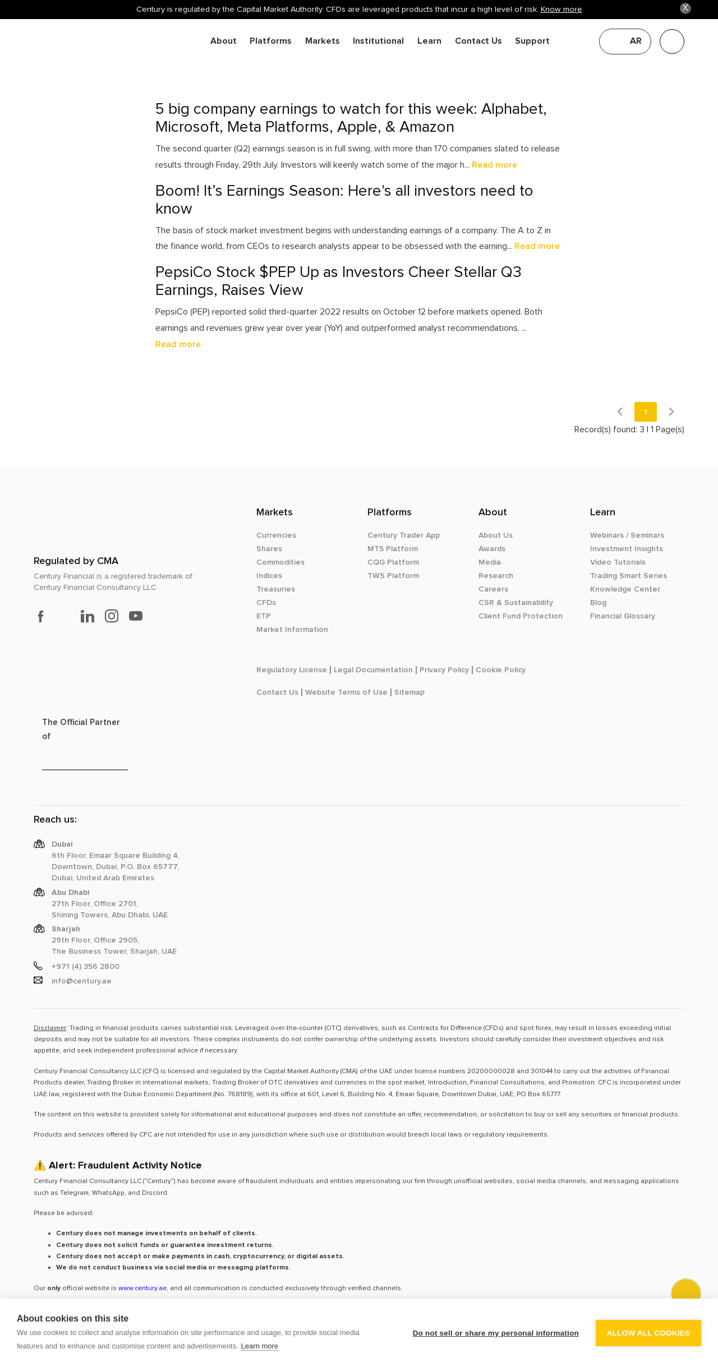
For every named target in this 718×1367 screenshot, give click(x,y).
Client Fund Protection (520, 616)
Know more (561, 9)
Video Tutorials (618, 562)
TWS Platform (393, 576)
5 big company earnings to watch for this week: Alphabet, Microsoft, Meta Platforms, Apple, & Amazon (351, 118)
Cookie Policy (501, 670)
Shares (269, 549)
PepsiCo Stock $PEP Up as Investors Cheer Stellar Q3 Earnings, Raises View (338, 281)
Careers (493, 589)
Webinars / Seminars (627, 535)
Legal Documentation (373, 670)
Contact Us (478, 41)
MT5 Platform (392, 549)
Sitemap (409, 692)
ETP (263, 616)
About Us (495, 535)
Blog (598, 603)
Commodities (280, 562)
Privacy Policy (444, 670)
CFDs (266, 603)
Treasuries (275, 589)
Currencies (276, 535)
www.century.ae (142, 1288)
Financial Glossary (622, 616)
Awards (491, 549)
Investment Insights (626, 549)
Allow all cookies (648, 1333)
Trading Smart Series (628, 576)
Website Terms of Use (346, 692)
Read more (494, 165)
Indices (269, 576)
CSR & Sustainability (515, 603)
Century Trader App (403, 535)
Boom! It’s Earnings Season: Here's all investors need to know (344, 200)
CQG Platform (393, 562)
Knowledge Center (625, 589)
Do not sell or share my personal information (496, 1333)
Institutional (378, 41)
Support (532, 41)
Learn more (259, 1346)
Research (495, 576)
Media (489, 562)
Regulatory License (291, 670)
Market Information (292, 630)
